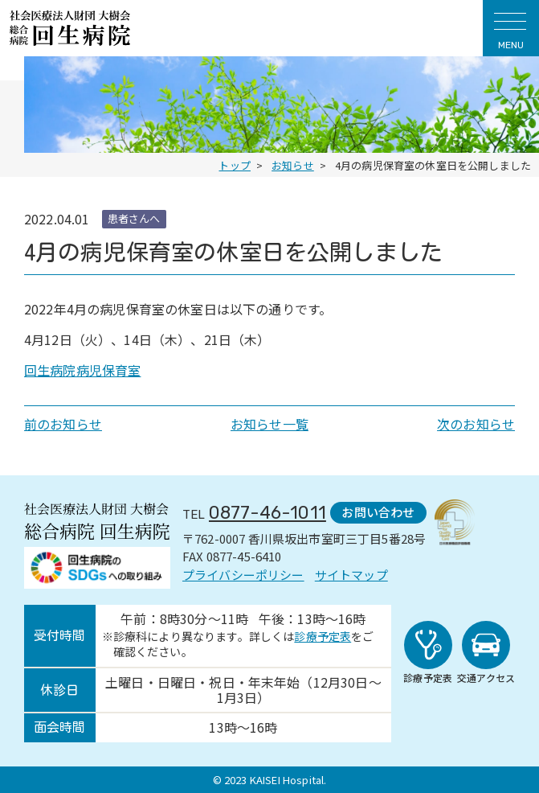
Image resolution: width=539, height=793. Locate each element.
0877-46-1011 (267, 513)
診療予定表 (322, 636)
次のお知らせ (476, 423)
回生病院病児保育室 (82, 370)
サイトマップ (351, 574)
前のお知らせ (63, 423)
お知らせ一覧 (269, 423)
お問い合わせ (377, 511)
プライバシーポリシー (243, 574)
